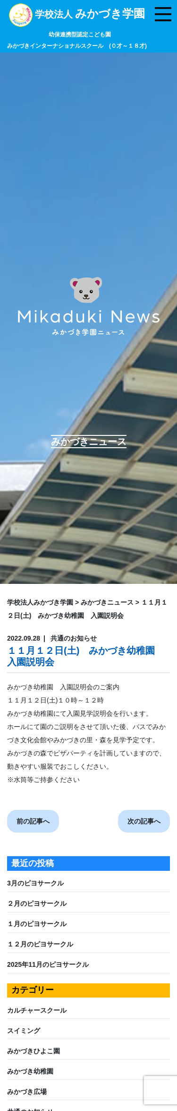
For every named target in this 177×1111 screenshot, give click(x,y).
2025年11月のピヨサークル (48, 964)
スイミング (23, 1030)
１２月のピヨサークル (40, 944)
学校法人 (77, 29)
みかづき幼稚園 (30, 1071)
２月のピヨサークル (37, 903)
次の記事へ (143, 821)
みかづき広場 (27, 1091)
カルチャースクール (37, 1010)
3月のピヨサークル (35, 883)
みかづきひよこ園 (33, 1051)
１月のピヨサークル (37, 924)
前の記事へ (33, 821)
